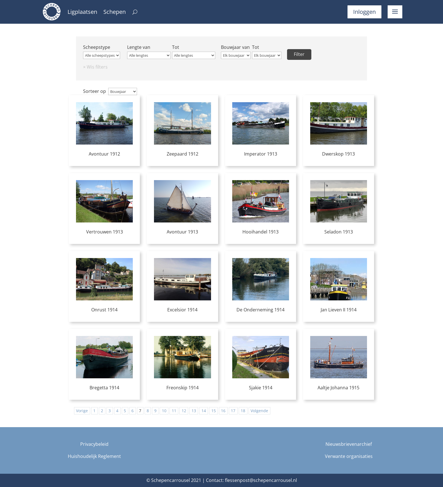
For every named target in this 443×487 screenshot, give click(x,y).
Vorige (82, 410)
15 (213, 410)
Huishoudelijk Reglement (94, 456)
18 (243, 410)
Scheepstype (96, 47)
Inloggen (364, 12)
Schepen (114, 13)
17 (233, 410)
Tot (175, 47)
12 (184, 410)
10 (164, 410)
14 (203, 410)
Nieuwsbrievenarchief (348, 444)
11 (174, 410)
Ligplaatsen (82, 13)
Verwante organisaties (349, 456)
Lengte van (138, 47)
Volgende (259, 410)
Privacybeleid (94, 444)
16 (223, 410)
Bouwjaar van (235, 47)
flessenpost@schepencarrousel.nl (261, 480)
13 (194, 410)
